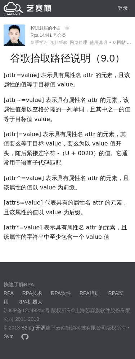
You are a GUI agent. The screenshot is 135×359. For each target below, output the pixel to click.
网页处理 (78, 42)
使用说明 (98, 42)
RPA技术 (32, 293)
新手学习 (39, 42)
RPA (9, 293)
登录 (123, 8)
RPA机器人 (29, 302)
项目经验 (59, 42)
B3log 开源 (33, 328)
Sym (9, 336)
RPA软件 (61, 293)
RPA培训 (90, 293)
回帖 (119, 42)
